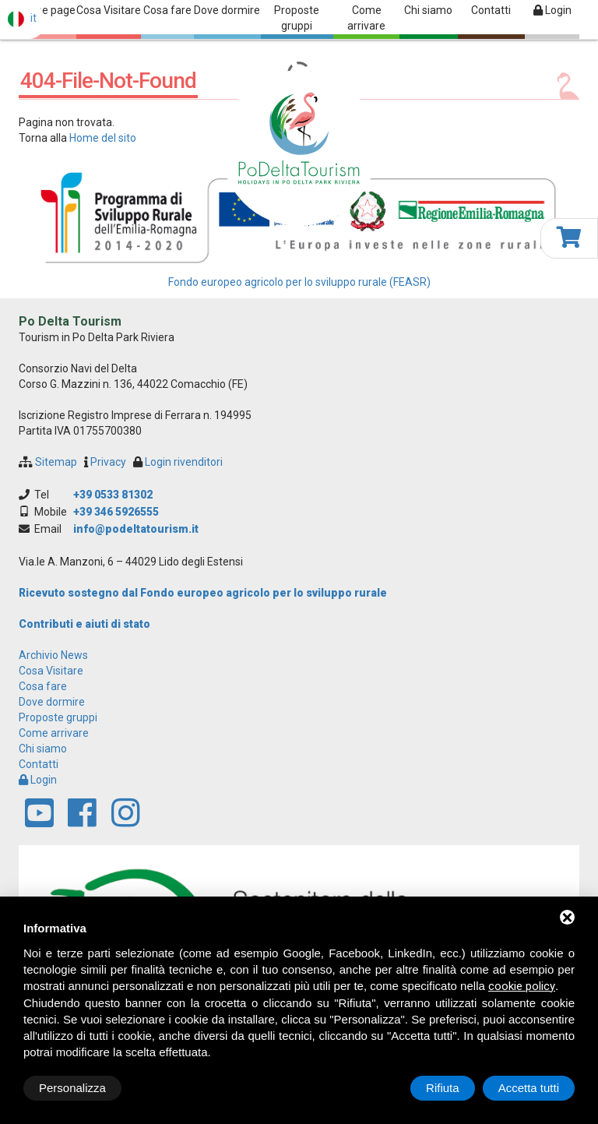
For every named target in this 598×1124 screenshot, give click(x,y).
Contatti (491, 10)
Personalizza (72, 1087)
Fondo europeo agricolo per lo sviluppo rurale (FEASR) (299, 282)
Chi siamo (428, 10)
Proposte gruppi (296, 18)
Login (552, 10)
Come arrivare (366, 18)
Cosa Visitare (108, 10)
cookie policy (521, 986)
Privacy (108, 462)
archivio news (53, 655)
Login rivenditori (184, 462)
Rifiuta (442, 1087)
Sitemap (56, 462)
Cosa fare (167, 10)
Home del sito (102, 138)
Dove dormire (227, 10)
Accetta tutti (528, 1087)
